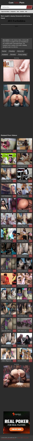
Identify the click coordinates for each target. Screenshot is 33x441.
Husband (5, 54)
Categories (13, 11)
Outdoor (22, 11)
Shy (26, 11)
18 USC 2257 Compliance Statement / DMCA (15, 438)
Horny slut (20, 51)
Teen (18, 11)
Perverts (13, 54)
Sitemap (19, 437)
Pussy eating (22, 54)
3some (4, 51)
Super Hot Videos (5, 11)
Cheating (12, 51)
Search (29, 7)
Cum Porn (16, 2)
